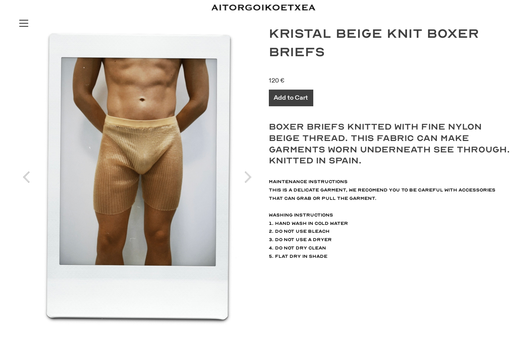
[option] (137, 177)
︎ (24, 23)
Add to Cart (291, 98)
